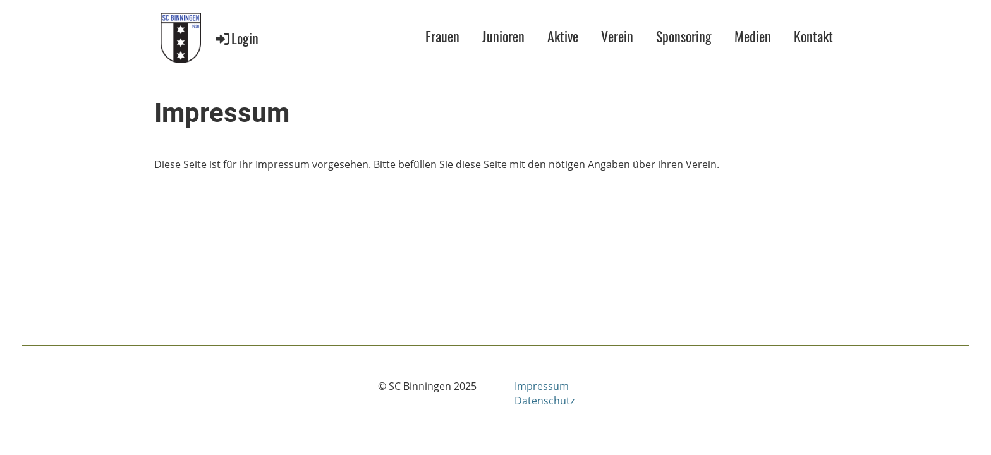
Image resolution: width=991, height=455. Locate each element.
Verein (617, 36)
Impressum (541, 386)
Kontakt (813, 36)
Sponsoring (684, 36)
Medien (752, 36)
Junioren (503, 36)
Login (236, 38)
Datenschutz (544, 401)
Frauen (442, 36)
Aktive (562, 36)
